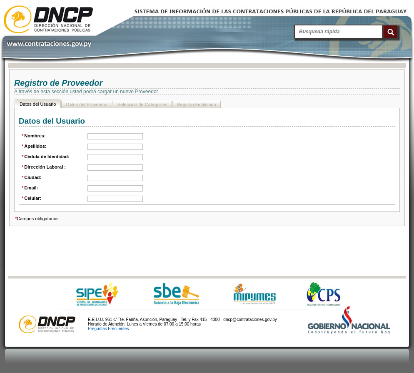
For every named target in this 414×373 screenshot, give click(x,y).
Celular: (31, 198)
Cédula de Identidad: (45, 156)
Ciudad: (31, 177)
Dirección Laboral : (43, 166)
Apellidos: (33, 146)
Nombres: (33, 135)
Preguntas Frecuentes (108, 328)
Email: (29, 187)
